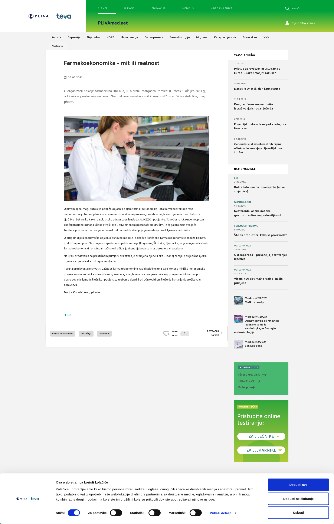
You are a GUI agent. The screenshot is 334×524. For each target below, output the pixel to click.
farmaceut (104, 333)
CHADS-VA (246, 381)
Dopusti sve (298, 485)
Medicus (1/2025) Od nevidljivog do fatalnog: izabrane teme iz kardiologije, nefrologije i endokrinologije (256, 324)
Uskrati (298, 512)
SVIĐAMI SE (180, 333)
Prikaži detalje (221, 513)
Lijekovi (129, 8)
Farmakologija (242, 202)
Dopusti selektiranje (298, 499)
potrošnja (86, 333)
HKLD (67, 315)
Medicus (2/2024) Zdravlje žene (250, 344)
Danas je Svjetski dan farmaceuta (257, 89)
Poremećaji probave (246, 226)
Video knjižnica (221, 8)
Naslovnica (57, 46)
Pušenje (243, 387)
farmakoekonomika (62, 333)
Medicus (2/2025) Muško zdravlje (250, 300)
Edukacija (158, 8)
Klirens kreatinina (249, 374)
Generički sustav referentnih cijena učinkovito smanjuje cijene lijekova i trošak (258, 148)
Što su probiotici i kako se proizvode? (260, 235)
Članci (102, 8)
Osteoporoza (242, 246)
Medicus (188, 8)
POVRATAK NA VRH (213, 333)
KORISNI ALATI (249, 367)
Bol (236, 178)
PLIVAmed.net (113, 23)
